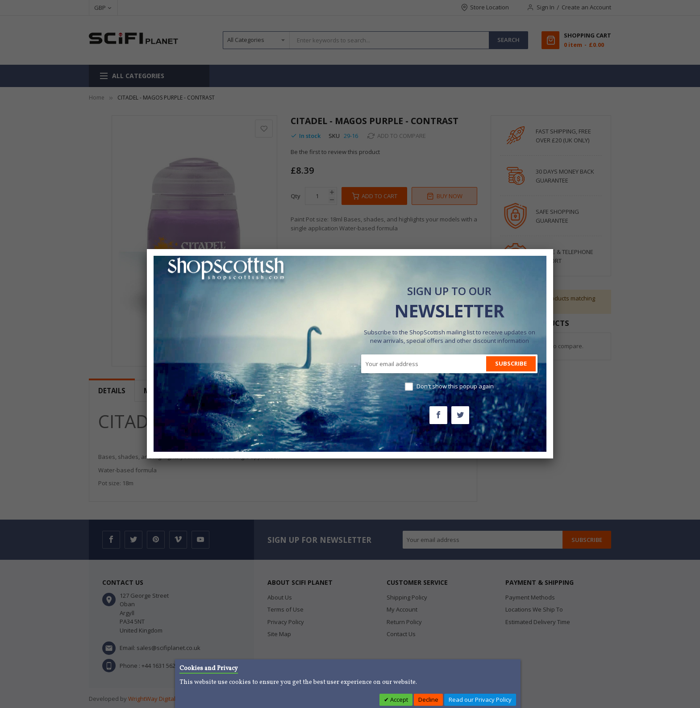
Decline (428, 700)
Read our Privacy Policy (480, 700)
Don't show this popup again (455, 386)
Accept (398, 700)
